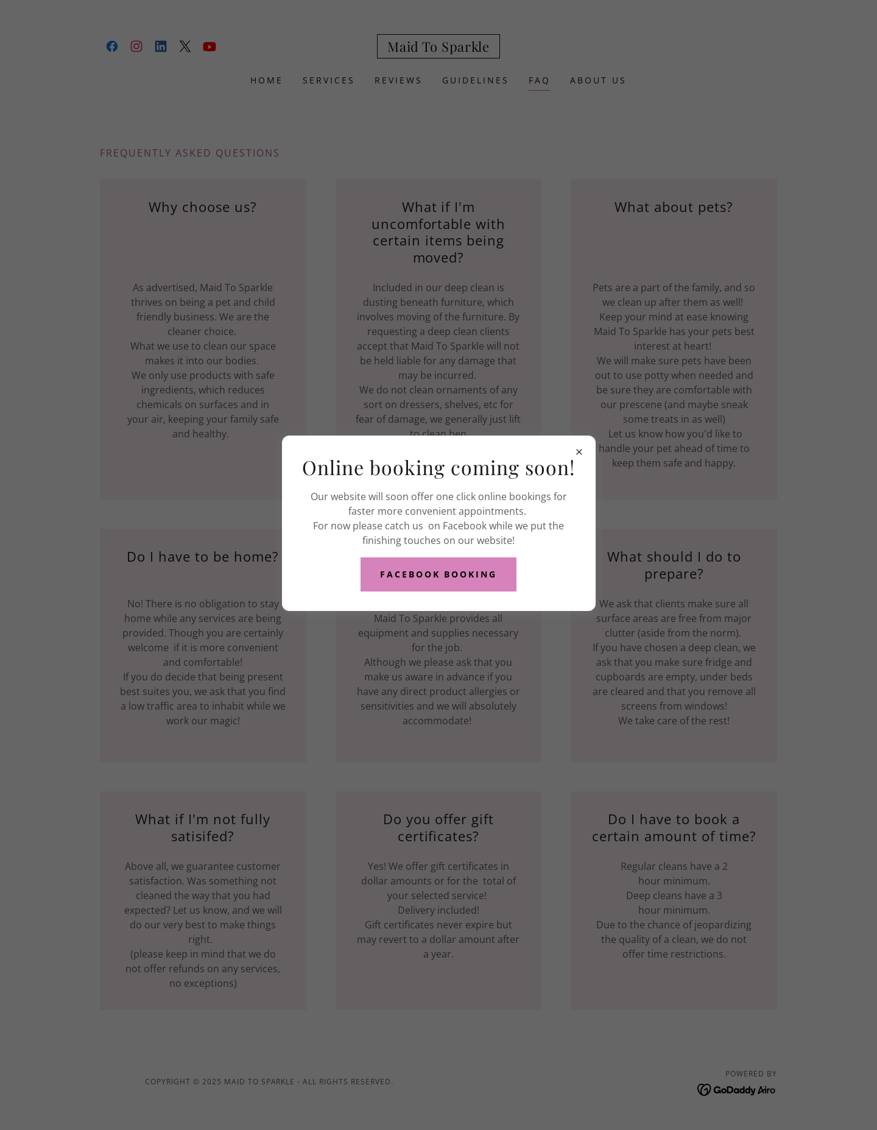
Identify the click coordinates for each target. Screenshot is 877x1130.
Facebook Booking (439, 574)
